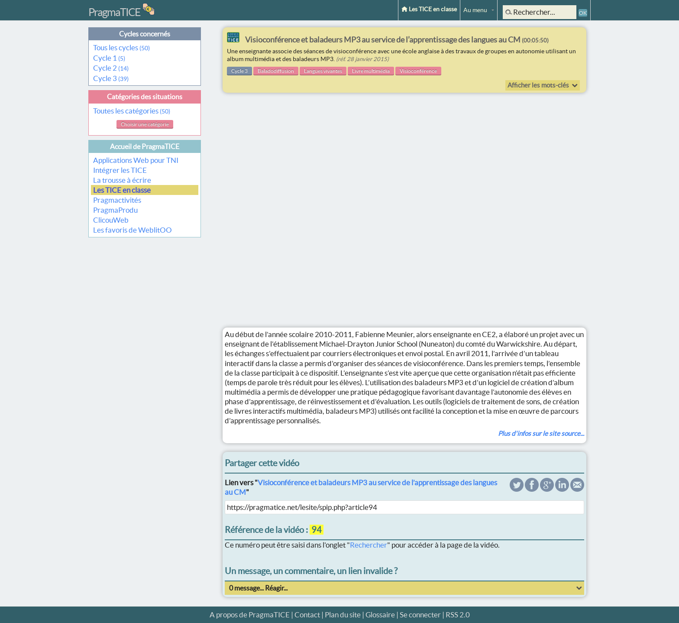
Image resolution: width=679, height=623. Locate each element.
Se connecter (420, 614)
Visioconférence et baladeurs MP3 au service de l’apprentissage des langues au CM (397, 39)
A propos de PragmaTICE (250, 614)
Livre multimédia (371, 71)
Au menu (475, 9)
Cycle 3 (111, 78)
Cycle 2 (111, 68)
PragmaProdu (115, 210)
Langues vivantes (323, 71)
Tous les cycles (121, 47)
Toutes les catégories (131, 111)
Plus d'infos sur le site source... (541, 433)
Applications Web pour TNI (135, 160)
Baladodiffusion (276, 71)
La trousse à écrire (122, 180)
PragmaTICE (114, 12)
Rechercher (368, 545)
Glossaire (380, 614)
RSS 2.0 (458, 614)
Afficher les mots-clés (538, 85)
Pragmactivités (117, 200)
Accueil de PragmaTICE (144, 146)
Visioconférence (418, 71)
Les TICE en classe (429, 9)
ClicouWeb (111, 220)
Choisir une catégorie (145, 124)
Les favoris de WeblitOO (132, 230)
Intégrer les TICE (120, 170)
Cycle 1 (109, 58)
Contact (307, 614)
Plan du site (343, 614)
